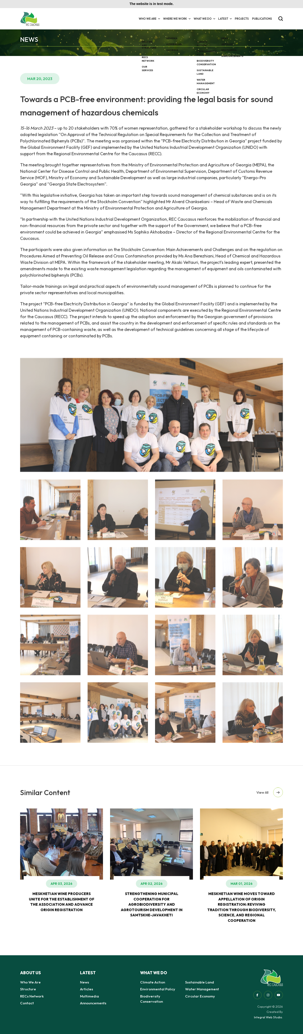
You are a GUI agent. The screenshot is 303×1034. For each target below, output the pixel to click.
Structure (28, 989)
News (84, 982)
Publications (262, 18)
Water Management (202, 989)
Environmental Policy (157, 989)
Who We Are (149, 18)
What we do (204, 18)
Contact (27, 1003)
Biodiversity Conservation (151, 999)
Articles (86, 989)
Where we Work (176, 18)
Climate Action (152, 982)
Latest (225, 18)
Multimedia (89, 996)
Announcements (93, 1003)
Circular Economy (200, 996)
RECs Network (32, 996)
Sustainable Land (199, 982)
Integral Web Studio (268, 1017)
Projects (242, 18)
